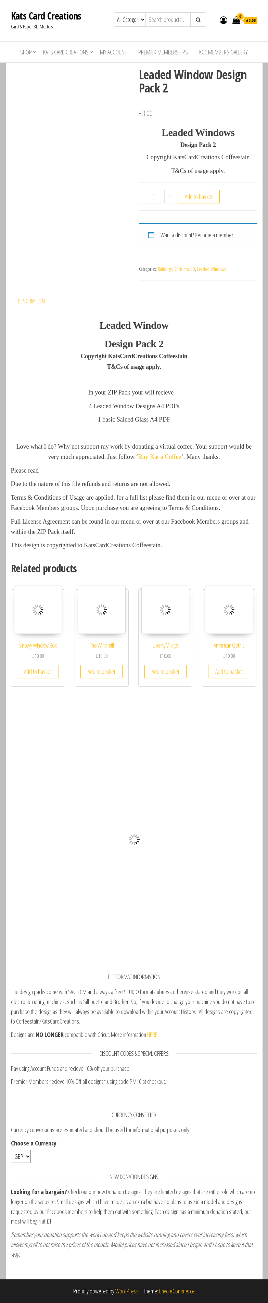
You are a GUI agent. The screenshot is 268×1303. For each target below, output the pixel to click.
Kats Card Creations (46, 15)
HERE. (152, 1034)
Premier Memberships (163, 52)
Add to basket (199, 196)
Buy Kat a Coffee (159, 456)
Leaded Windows (211, 269)
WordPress (127, 1291)
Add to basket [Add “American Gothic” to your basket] (229, 671)
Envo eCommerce (177, 1291)
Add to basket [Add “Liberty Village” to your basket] (165, 671)
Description (31, 301)
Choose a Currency (33, 1143)
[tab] (36, 301)
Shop (26, 52)
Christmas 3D (185, 269)
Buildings (165, 269)
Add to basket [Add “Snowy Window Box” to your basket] (38, 671)
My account (113, 52)
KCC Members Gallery (223, 52)
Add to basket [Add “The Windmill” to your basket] (101, 671)
